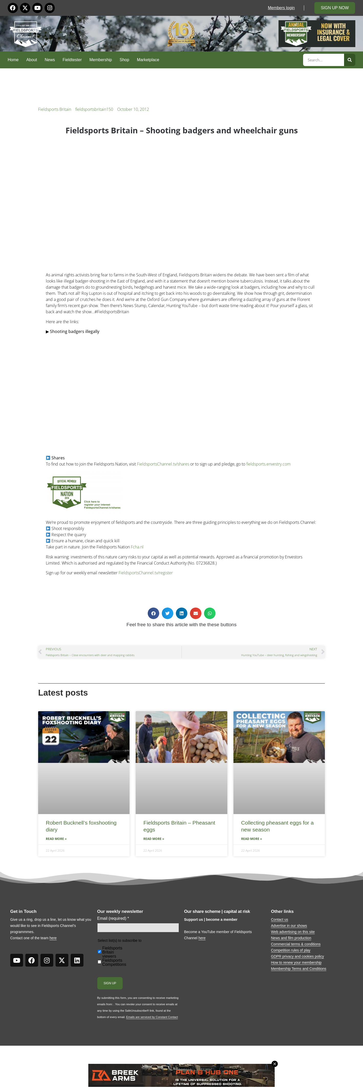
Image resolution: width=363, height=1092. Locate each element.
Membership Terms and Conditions (298, 969)
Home (13, 60)
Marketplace (148, 60)
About (31, 60)
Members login (281, 8)
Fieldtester (72, 60)
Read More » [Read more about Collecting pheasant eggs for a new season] (251, 839)
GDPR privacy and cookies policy (297, 956)
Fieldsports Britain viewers (112, 952)
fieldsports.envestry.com (268, 464)
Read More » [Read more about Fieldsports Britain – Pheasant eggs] (153, 839)
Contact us (279, 919)
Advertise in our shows (289, 926)
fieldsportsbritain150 (94, 109)
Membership (100, 60)
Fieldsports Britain (54, 109)
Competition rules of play (291, 950)
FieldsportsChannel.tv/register (146, 573)
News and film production (291, 938)
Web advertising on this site (293, 932)
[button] (153, 613)
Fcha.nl (137, 547)
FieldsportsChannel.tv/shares (163, 464)
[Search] (349, 60)
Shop (124, 60)
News (50, 60)
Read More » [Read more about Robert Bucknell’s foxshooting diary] (56, 839)
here (53, 938)
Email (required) (113, 918)
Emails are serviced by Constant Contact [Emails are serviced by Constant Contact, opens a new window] (152, 1017)
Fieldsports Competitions (114, 962)
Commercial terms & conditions (296, 944)
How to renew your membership (296, 962)
